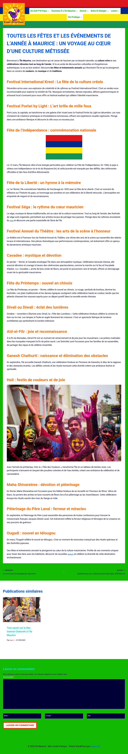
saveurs (71, 554)
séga (12, 220)
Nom (7, 722)
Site (89, 722)
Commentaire (10, 682)
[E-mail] (64, 722)
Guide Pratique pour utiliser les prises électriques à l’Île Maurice (95, 574)
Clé (12, 645)
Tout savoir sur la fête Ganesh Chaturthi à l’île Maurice (19, 637)
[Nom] (22, 722)
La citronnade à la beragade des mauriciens (32, 572)
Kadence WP (95, 746)
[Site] (106, 722)
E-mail (49, 722)
